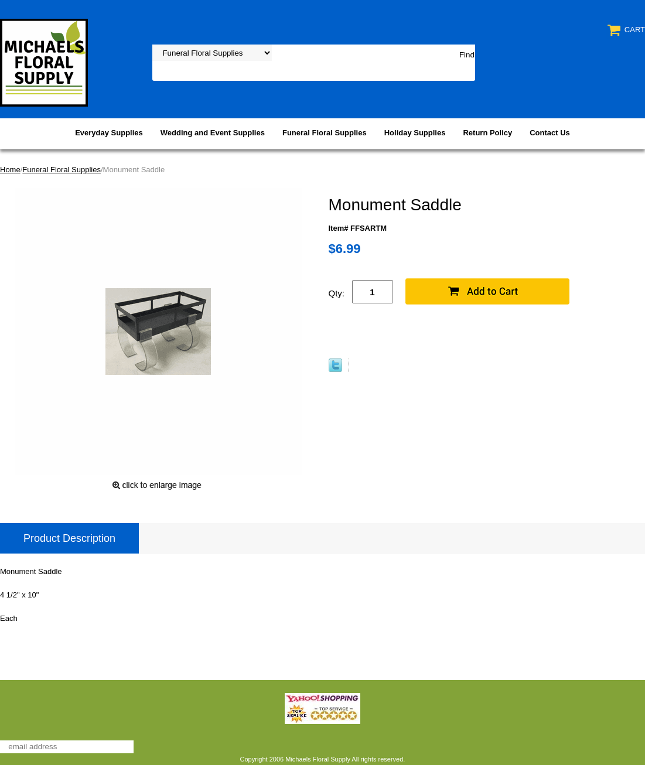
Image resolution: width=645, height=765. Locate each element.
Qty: (337, 293)
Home (10, 169)
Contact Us (550, 132)
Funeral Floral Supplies (324, 132)
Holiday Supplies (415, 132)
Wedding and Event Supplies (213, 132)
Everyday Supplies (109, 132)
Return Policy (487, 132)
